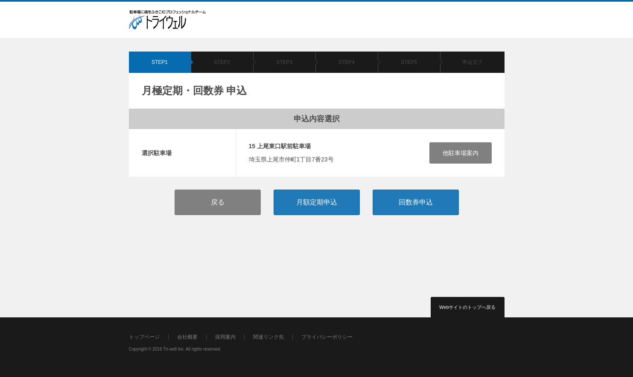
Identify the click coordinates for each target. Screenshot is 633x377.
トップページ (144, 337)
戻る (218, 202)
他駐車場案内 (460, 153)
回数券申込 (416, 202)
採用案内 (225, 337)
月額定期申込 (316, 202)
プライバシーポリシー (327, 337)
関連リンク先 (268, 337)
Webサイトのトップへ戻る (467, 307)
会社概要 (187, 337)
